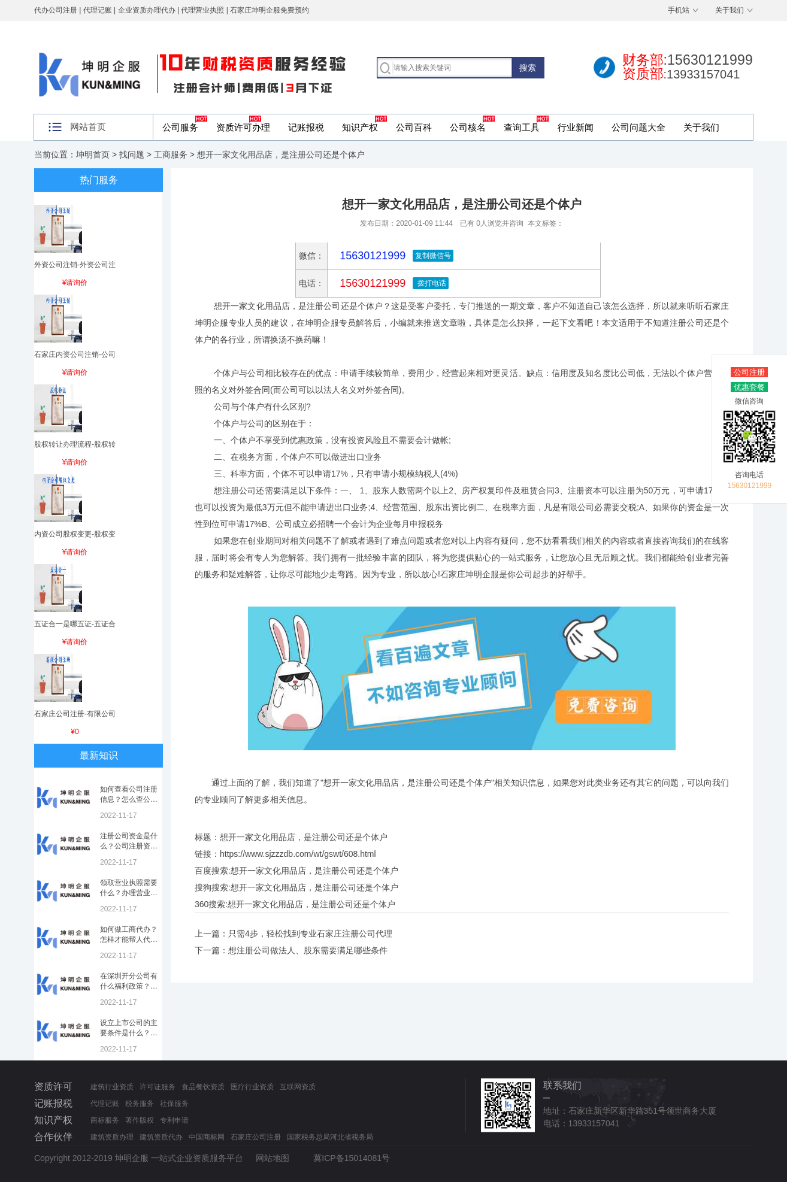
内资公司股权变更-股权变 (75, 534)
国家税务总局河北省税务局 (330, 1137)
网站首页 (88, 127)
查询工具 (522, 127)
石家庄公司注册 (256, 1137)
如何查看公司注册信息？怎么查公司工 (129, 799)
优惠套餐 (749, 387)
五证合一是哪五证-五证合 (75, 624)
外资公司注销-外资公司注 (75, 264)
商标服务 (104, 1120)
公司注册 (749, 372)
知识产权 (360, 127)
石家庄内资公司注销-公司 (75, 354)
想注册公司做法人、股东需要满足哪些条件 (308, 950)
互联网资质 (298, 1087)
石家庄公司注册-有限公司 (75, 714)
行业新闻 (576, 127)
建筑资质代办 (161, 1137)
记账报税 (306, 127)
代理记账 (104, 1103)
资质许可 (53, 1086)
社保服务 (174, 1103)
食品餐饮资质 (203, 1087)
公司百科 (414, 127)
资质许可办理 (243, 127)
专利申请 (174, 1120)
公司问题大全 (638, 127)
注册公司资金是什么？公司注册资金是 (129, 846)
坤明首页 (93, 154)
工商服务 (170, 154)
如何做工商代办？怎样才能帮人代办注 (129, 939)
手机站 (678, 10)
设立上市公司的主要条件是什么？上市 (129, 1033)
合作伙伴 (53, 1137)
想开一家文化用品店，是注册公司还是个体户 (314, 870)
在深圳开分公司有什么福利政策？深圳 (129, 986)
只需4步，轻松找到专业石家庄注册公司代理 (310, 933)
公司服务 (180, 127)
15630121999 (371, 283)
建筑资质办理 (112, 1137)
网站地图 (272, 1158)
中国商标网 (207, 1137)
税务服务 (139, 1103)
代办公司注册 (55, 10)
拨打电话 (430, 283)
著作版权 (139, 1120)
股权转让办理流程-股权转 (75, 444)
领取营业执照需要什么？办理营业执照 (129, 892)
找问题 (131, 154)
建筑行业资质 (112, 1087)
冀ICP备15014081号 (351, 1158)
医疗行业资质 (252, 1087)
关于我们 (729, 10)
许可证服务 (157, 1087)
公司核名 (468, 127)
